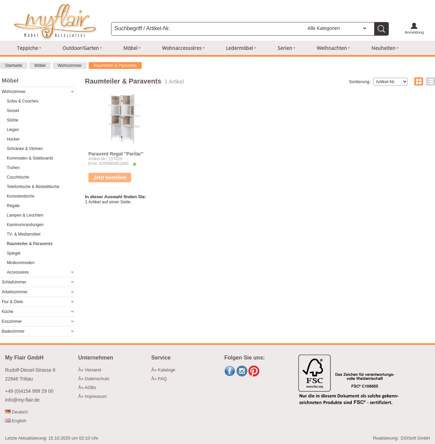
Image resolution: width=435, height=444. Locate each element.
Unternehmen (95, 357)
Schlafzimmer (14, 282)
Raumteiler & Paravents (115, 65)
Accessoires (18, 272)
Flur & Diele (12, 301)
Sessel (13, 110)
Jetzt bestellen (109, 177)
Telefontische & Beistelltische (33, 186)
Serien (285, 48)
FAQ (162, 378)
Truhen (13, 167)
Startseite (13, 65)
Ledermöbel (239, 48)
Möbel (130, 48)
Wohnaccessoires (182, 48)
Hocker (13, 139)
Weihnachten (332, 48)
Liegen (13, 129)
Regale (13, 205)
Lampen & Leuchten (25, 215)
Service (161, 357)
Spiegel (13, 253)
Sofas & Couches (22, 101)
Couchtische (18, 177)
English (15, 420)
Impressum (96, 396)
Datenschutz (97, 378)
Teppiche (27, 48)
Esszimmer (12, 321)
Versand (93, 369)
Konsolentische (20, 196)
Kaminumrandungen (25, 224)
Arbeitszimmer (15, 292)
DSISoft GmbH (415, 438)
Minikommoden (20, 262)
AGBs (90, 387)
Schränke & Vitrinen (25, 148)
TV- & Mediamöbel (23, 234)
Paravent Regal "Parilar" (115, 153)
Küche (7, 311)
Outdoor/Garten (81, 48)
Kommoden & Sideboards (30, 158)
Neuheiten (383, 48)
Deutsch (16, 411)
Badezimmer (13, 331)
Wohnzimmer (70, 65)
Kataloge (166, 369)
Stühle (12, 120)
